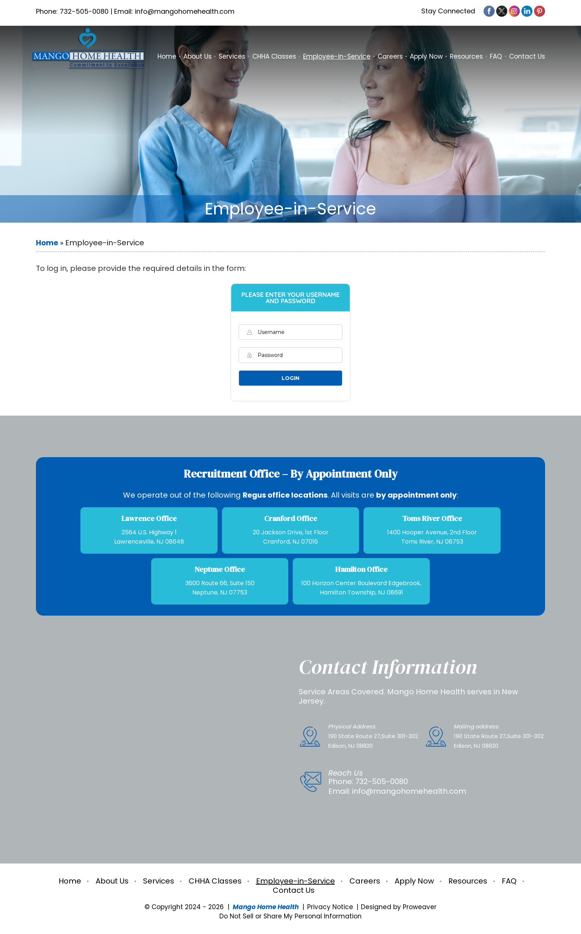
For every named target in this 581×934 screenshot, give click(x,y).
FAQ (496, 56)
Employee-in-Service (337, 56)
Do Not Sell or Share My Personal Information (290, 916)
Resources (466, 56)
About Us (197, 56)
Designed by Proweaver (398, 906)
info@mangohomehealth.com (409, 791)
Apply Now (426, 56)
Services (232, 56)
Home (166, 56)
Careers (390, 56)
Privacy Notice (330, 906)
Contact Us (527, 56)
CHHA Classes (274, 56)
